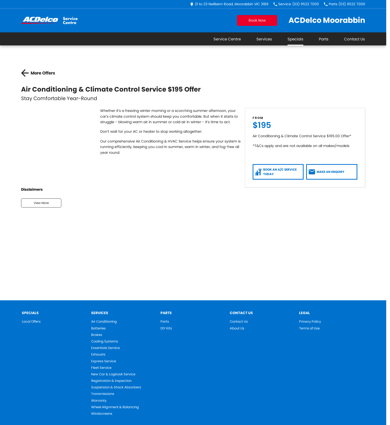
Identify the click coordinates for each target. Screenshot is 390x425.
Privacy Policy (310, 321)
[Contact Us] (229, 4)
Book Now (257, 20)
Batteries (98, 328)
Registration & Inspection (111, 381)
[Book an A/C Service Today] (278, 172)
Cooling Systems (104, 341)
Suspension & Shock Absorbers (116, 387)
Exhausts (98, 354)
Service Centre (227, 39)
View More (41, 203)
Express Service (103, 361)
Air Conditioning (104, 321)
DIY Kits (166, 328)
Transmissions (102, 394)
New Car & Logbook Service (113, 374)
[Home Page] (49, 20)
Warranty (98, 400)
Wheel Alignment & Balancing (115, 407)
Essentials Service (105, 348)
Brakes (96, 335)
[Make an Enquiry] (331, 172)
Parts (323, 39)
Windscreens (101, 413)
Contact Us (354, 39)
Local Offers (31, 321)
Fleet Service (101, 368)
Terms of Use (309, 328)
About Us (237, 328)
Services (264, 39)
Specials (295, 39)
